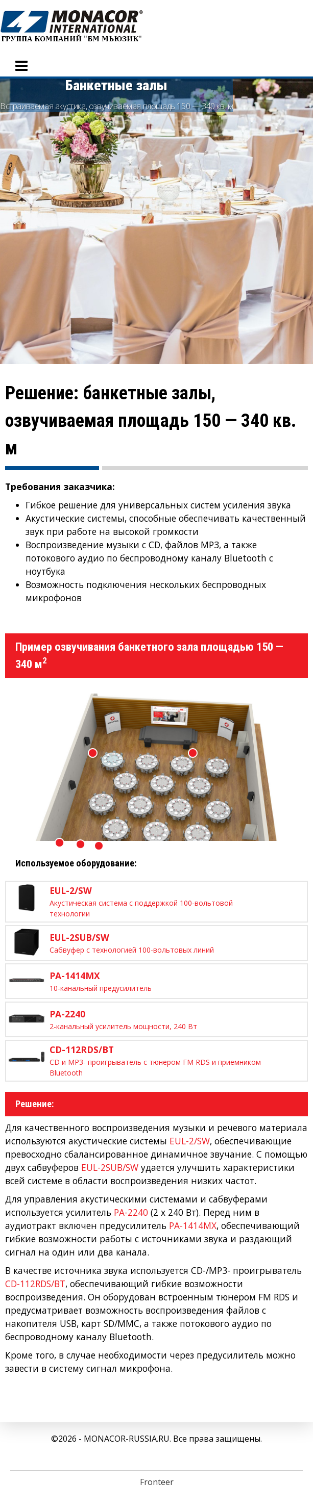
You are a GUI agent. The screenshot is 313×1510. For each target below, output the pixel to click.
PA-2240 (131, 1212)
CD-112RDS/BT (35, 1283)
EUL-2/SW (190, 1141)
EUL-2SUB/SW (109, 1167)
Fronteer (157, 1482)
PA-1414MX (192, 1225)
